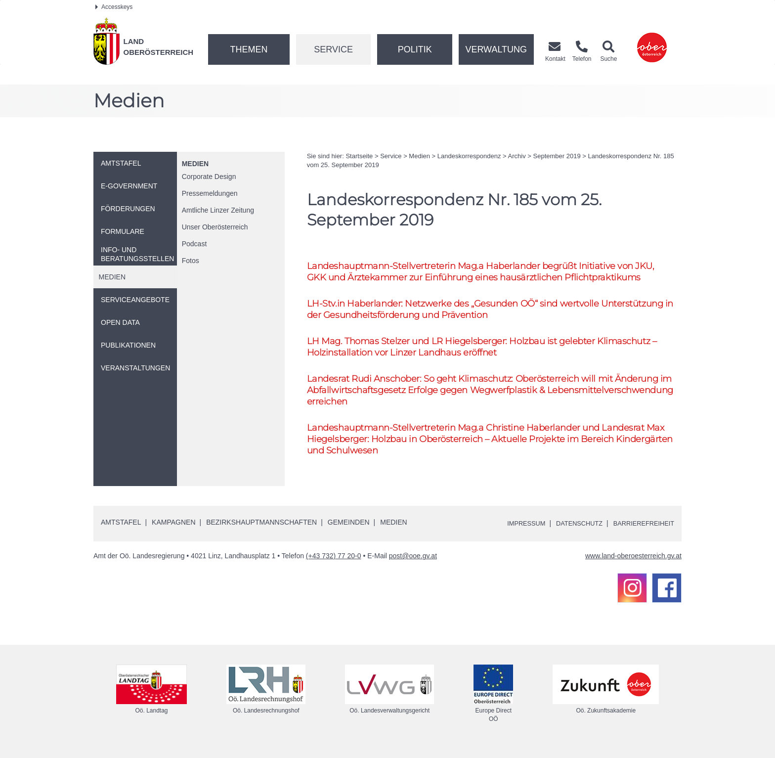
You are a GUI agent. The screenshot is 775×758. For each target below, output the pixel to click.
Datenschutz (571, 532)
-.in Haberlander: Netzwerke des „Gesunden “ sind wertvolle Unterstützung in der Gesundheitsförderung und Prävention (458, 311)
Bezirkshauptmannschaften (261, 532)
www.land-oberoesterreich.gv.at (633, 566)
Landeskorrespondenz (469, 156)
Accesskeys (113, 6)
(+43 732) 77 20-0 (333, 566)
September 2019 (557, 156)
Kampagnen (173, 532)
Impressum (514, 532)
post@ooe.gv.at (413, 566)
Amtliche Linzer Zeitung (218, 210)
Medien (195, 164)
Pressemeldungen (210, 193)
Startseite (359, 156)
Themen (248, 49)
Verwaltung (496, 49)
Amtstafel (121, 532)
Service (333, 49)
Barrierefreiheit (640, 532)
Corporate (209, 176)
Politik (415, 49)
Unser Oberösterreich (215, 227)
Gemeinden (349, 532)
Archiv (517, 156)
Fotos (190, 261)
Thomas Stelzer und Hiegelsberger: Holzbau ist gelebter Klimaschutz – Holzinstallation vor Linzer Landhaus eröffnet (489, 350)
